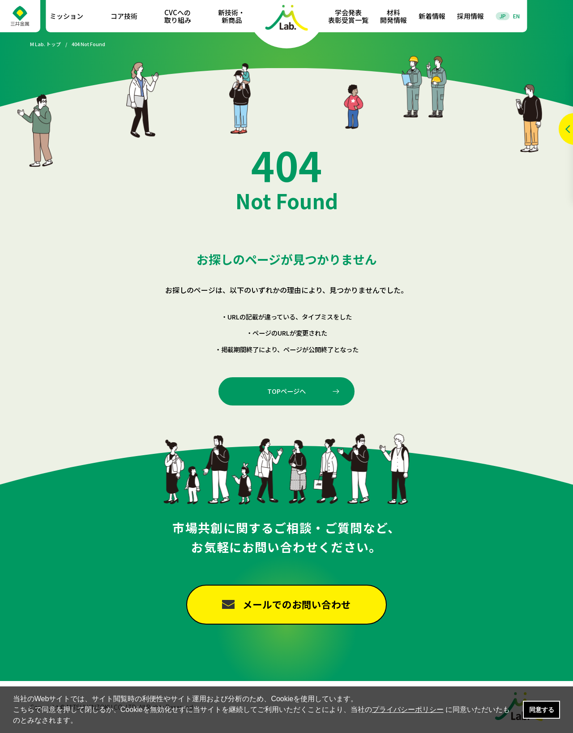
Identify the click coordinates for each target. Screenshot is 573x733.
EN (516, 16)
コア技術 (124, 16)
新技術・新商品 (231, 16)
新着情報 (432, 16)
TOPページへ (286, 391)
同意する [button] (541, 709)
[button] (80, 721)
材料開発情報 (393, 16)
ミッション (66, 16)
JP (503, 16)
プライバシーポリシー (408, 709)
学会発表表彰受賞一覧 (348, 16)
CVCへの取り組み (177, 16)
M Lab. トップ (45, 44)
